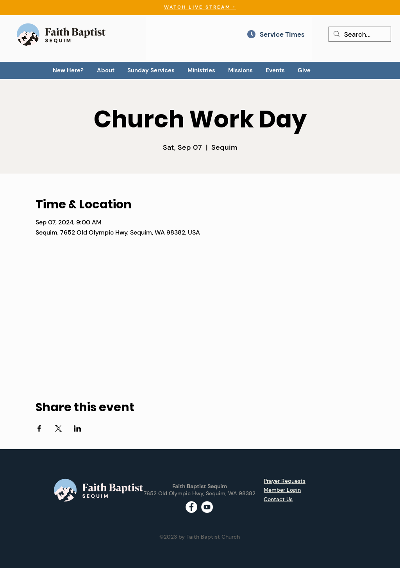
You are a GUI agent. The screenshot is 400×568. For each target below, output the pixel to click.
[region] (229, 38)
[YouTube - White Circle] (207, 507)
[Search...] (359, 35)
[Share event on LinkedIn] (77, 428)
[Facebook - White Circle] (191, 507)
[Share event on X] (58, 428)
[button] (105, 70)
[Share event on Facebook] (39, 428)
